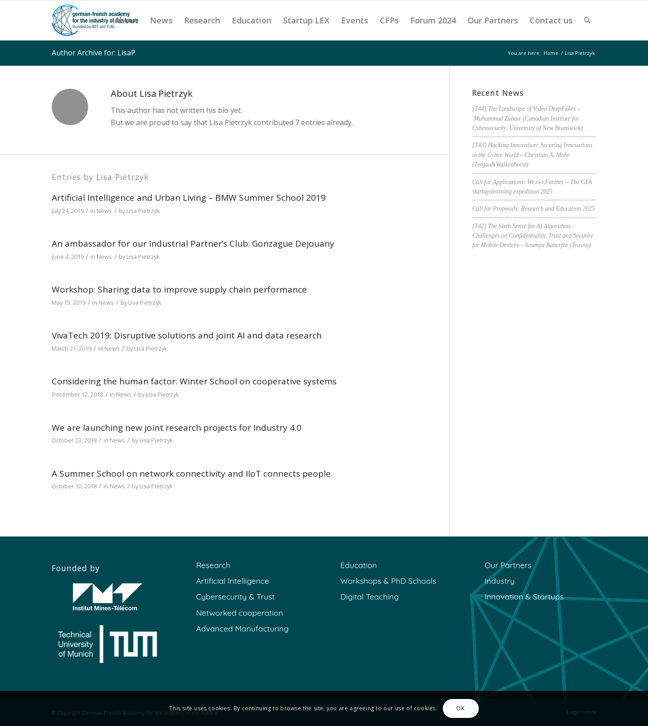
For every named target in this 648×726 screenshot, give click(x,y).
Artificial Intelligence (232, 581)
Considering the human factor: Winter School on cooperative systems (194, 381)
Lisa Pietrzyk (143, 211)
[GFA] (95, 20)
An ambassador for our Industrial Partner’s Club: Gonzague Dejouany (193, 243)
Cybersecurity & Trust (235, 596)
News (104, 211)
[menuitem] (126, 20)
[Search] (587, 20)
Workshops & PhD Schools (388, 581)
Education (358, 565)
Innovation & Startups (524, 596)
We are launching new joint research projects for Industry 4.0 (177, 427)
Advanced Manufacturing (242, 628)
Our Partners (508, 565)
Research (213, 565)
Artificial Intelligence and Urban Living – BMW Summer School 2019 (189, 197)
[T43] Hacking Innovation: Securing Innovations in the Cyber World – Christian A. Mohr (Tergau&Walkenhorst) (532, 155)
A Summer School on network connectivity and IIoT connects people (191, 473)
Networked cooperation (239, 613)
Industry (500, 581)
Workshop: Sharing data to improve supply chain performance (179, 289)
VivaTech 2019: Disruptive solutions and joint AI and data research (187, 335)
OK (460, 708)
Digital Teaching (369, 596)
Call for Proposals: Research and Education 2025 (533, 208)
